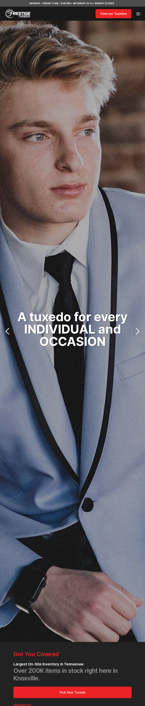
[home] (23, 13)
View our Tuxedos (113, 14)
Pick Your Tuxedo (73, 692)
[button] (137, 13)
